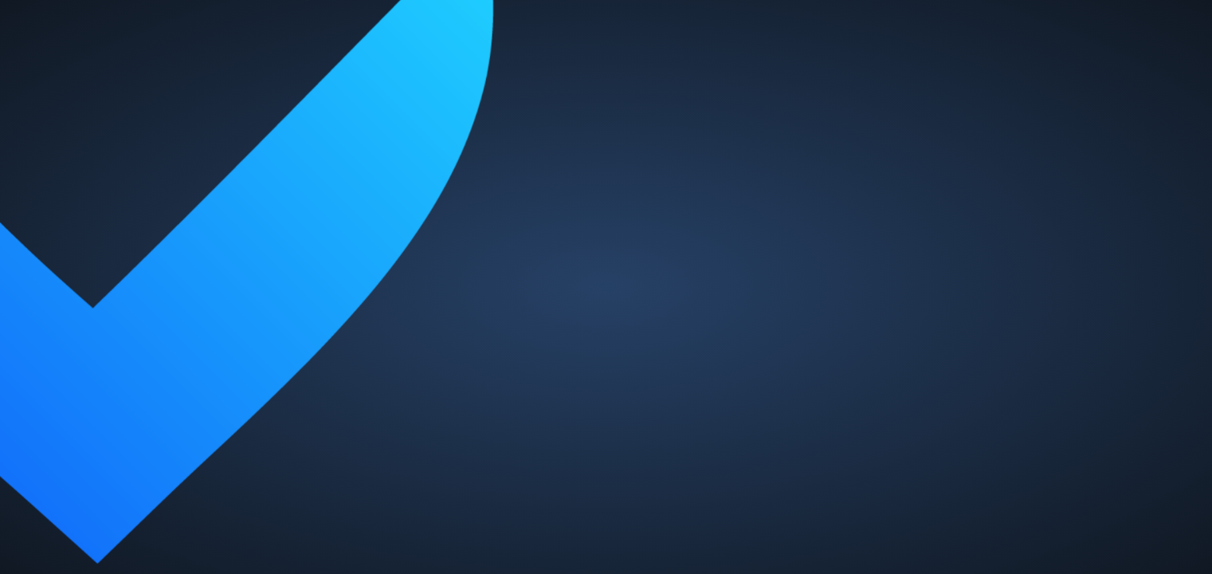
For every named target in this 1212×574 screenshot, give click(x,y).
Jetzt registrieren (636, 389)
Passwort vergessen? (455, 312)
